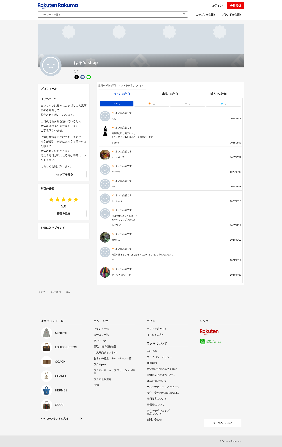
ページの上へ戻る (223, 423)
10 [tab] (151, 103)
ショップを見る (63, 174)
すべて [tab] (116, 103)
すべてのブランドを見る (54, 418)
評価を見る (63, 213)
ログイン (217, 5)
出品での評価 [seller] (170, 93)
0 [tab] (187, 103)
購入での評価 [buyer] (218, 93)
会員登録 (235, 5)
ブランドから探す (232, 14)
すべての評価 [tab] (122, 93)
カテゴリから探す (206, 14)
